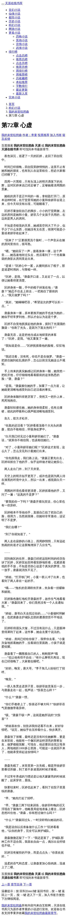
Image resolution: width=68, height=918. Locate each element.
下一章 (27, 884)
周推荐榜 (22, 74)
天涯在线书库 (13, 3)
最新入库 (22, 93)
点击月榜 (22, 63)
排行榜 (13, 51)
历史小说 (14, 21)
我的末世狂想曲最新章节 (41, 913)
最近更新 (22, 89)
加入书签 (56, 135)
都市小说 (14, 17)
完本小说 (14, 97)
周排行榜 (22, 70)
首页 (12, 104)
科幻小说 (14, 25)
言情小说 (22, 44)
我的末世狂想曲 (19, 111)
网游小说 (14, 28)
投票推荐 (43, 135)
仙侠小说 (14, 13)
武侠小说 (22, 47)
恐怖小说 (22, 36)
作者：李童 (29, 135)
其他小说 (22, 40)
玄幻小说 (14, 9)
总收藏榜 (22, 78)
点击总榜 (22, 55)
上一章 (5, 884)
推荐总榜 (22, 59)
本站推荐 (22, 82)
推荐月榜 (22, 66)
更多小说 (14, 32)
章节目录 (16, 884)
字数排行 (22, 85)
